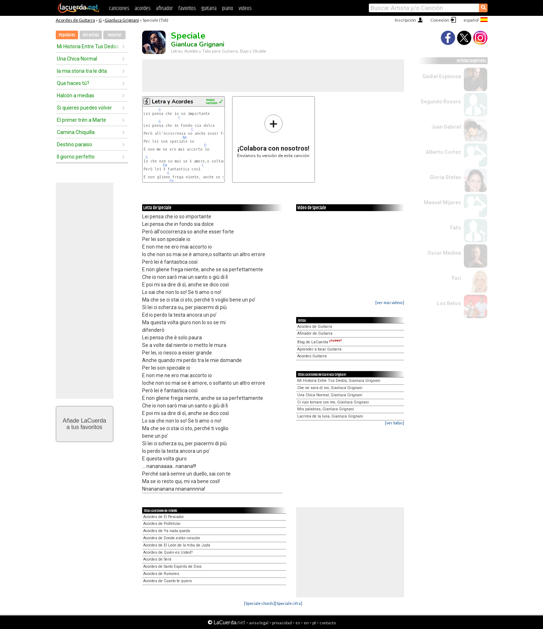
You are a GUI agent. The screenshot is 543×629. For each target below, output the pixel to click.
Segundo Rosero (441, 101)
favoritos (187, 8)
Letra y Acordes (172, 101)
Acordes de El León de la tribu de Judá (176, 545)
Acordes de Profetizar (162, 523)
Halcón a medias (75, 95)
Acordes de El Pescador (163, 516)
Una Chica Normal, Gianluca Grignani (329, 395)
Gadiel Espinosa (441, 76)
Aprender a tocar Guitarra (319, 349)
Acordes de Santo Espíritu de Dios (172, 566)
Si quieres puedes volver (84, 108)
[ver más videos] (389, 302)
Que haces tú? (73, 83)
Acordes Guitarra (312, 356)
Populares (67, 35)
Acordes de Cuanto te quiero (167, 581)
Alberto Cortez (443, 152)
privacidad (282, 622)
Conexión (439, 20)
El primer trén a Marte (81, 120)
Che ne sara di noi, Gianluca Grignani (329, 387)
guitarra (209, 8)
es (297, 622)
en (306, 622)
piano (227, 8)
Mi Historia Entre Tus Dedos (88, 46)
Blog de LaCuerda (319, 342)
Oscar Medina (444, 253)
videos (245, 8)
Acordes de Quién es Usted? (168, 552)
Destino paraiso (74, 144)
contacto (328, 622)
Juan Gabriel (446, 127)
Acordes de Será (157, 559)
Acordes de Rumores (161, 573)
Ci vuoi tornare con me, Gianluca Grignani (333, 402)
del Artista (90, 35)
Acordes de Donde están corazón (171, 538)
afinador (164, 8)
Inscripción (405, 20)
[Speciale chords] (259, 603)
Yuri (456, 278)
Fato (455, 228)
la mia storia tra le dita (82, 71)
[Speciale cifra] (288, 603)
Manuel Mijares (442, 202)
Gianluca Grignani (122, 20)
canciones (119, 8)
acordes (142, 8)
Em (165, 165)
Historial (114, 35)
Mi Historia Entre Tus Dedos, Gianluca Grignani (338, 380)
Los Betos (449, 303)
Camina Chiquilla (76, 132)
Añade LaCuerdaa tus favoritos (84, 424)
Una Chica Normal (77, 59)
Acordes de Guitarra (75, 20)
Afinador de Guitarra (314, 333)
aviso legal (258, 622)
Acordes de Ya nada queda (166, 530)
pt (314, 622)
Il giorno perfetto (76, 157)
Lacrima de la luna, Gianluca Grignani (330, 416)
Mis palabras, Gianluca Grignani (325, 409)
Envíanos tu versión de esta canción (273, 136)
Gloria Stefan (445, 177)
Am (184, 137)
